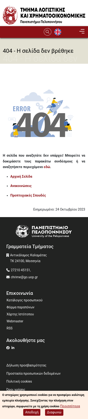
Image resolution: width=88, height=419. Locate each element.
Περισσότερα (70, 406)
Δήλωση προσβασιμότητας (26, 365)
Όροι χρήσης (15, 389)
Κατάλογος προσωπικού (24, 300)
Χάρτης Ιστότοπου (20, 314)
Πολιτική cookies (19, 381)
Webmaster (15, 321)
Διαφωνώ (54, 412)
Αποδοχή (31, 412)
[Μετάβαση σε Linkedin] (13, 348)
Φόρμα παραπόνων (20, 307)
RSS (9, 328)
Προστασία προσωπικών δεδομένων (33, 373)
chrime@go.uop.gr (24, 277)
